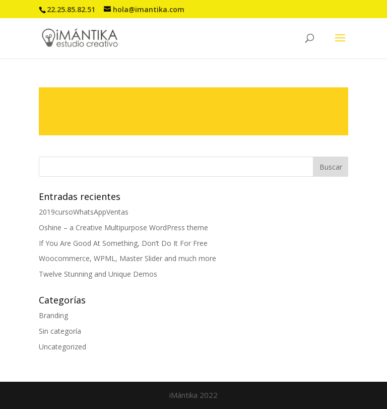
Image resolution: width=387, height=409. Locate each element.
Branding (53, 315)
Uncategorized (62, 346)
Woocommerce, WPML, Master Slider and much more (127, 258)
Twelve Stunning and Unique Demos (98, 274)
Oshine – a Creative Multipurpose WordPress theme (123, 227)
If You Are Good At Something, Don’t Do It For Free (123, 243)
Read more (193, 111)
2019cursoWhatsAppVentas (83, 212)
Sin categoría (60, 331)
